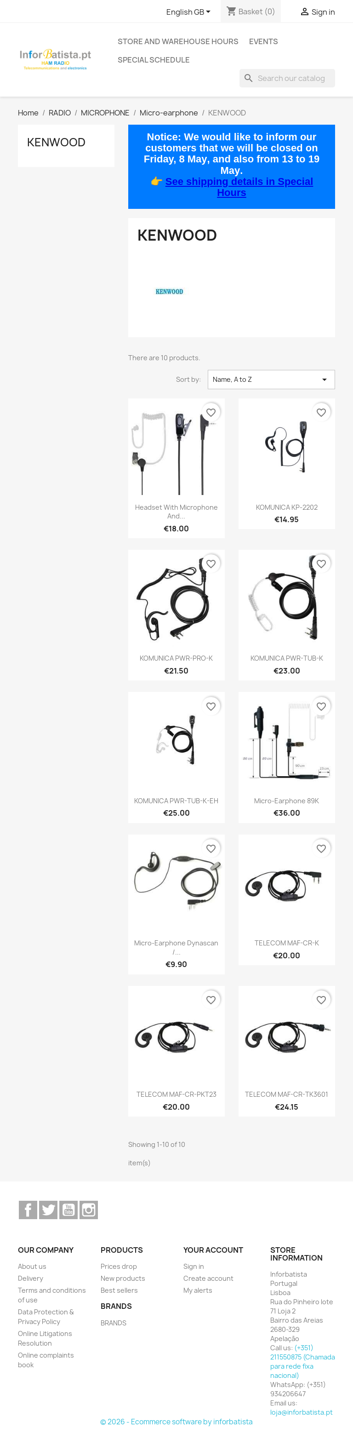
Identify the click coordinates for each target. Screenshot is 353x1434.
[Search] (287, 78)
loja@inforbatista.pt (301, 1412)
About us (32, 1266)
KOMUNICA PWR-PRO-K (176, 658)
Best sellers (119, 1290)
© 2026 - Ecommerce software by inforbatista (176, 1422)
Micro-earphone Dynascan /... (176, 947)
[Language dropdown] (190, 12)
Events (263, 41)
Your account (213, 1250)
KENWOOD (56, 142)
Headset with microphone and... (176, 512)
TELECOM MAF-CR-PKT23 (176, 1094)
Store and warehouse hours (178, 41)
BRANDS (113, 1323)
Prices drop (119, 1266)
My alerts (197, 1290)
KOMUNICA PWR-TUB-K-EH (176, 800)
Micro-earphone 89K (286, 800)
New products (123, 1278)
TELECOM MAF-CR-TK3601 (286, 1094)
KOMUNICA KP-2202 (287, 507)
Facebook (28, 1210)
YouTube (68, 1210)
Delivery (30, 1278)
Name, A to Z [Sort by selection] (271, 379)
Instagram (89, 1210)
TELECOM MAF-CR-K (287, 943)
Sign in (193, 1266)
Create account (208, 1278)
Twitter (48, 1210)
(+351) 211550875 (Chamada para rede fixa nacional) (302, 1361)
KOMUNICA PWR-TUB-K (287, 658)
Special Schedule (154, 60)
